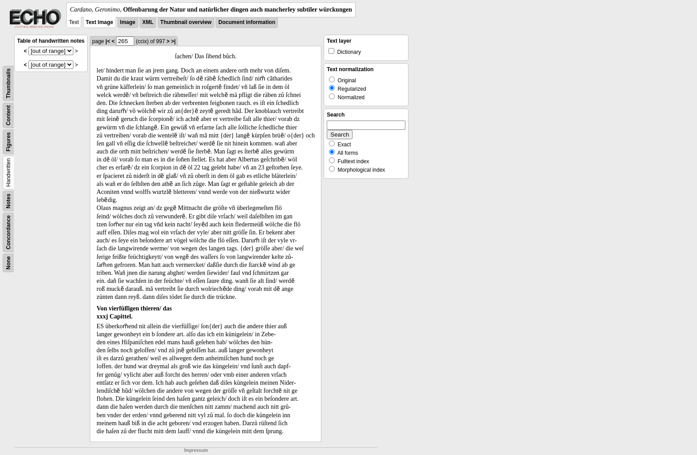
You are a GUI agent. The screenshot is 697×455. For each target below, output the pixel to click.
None (8, 263)
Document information (246, 22)
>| (173, 41)
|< (107, 41)
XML (147, 22)
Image (128, 22)
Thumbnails (8, 83)
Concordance (8, 232)
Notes (8, 200)
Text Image (99, 22)
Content (8, 115)
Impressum (196, 450)
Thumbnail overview (186, 22)
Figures (8, 141)
